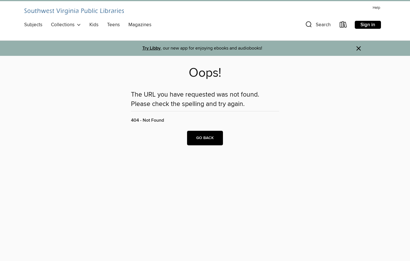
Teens (113, 25)
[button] (317, 25)
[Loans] (343, 25)
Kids (94, 25)
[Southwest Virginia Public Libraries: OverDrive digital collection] (74, 11)
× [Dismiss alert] (359, 48)
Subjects (33, 25)
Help (376, 8)
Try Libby (151, 48)
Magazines (139, 25)
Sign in (367, 25)
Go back (205, 137)
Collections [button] (66, 25)
